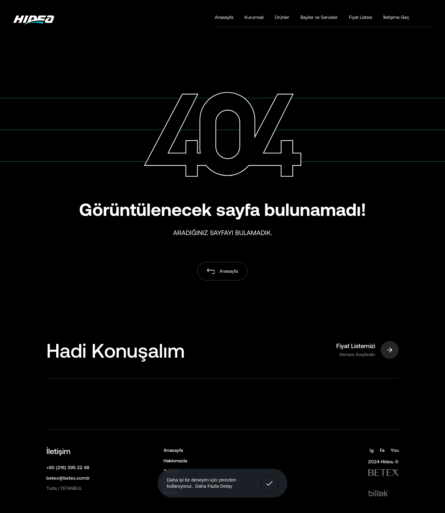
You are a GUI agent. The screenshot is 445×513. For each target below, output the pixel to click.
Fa (382, 450)
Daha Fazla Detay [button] (213, 486)
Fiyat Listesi (360, 17)
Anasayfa (224, 17)
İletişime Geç (396, 17)
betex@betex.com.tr (68, 478)
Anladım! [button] (269, 478)
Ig (372, 450)
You (395, 450)
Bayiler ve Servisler (319, 17)
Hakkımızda (175, 460)
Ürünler (282, 17)
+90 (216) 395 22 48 (67, 467)
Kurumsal (254, 17)
